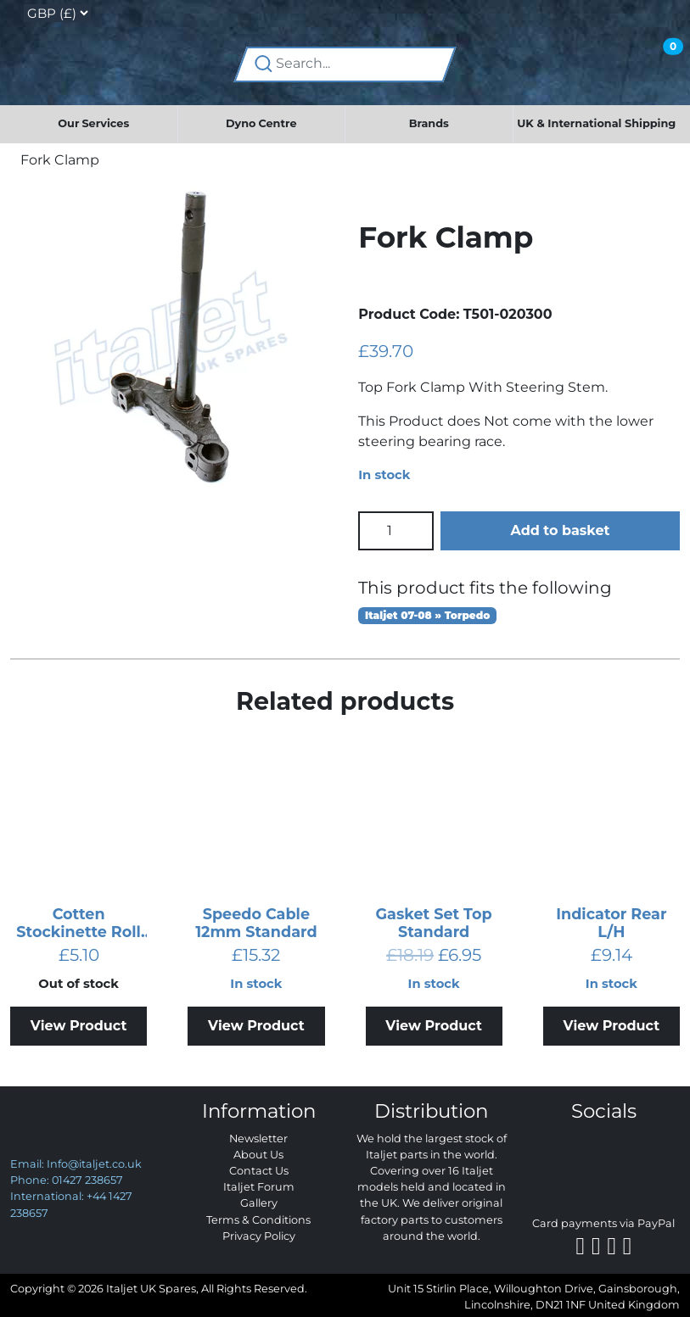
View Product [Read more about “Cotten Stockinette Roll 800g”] (79, 1026)
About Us (258, 1154)
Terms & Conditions (258, 1220)
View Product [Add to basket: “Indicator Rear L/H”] (612, 1026)
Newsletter (258, 1138)
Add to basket (559, 530)
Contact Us (259, 1170)
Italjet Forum (259, 1186)
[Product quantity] (396, 530)
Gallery (259, 1203)
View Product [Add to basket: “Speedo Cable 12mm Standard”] (256, 1026)
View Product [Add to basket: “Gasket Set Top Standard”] (433, 1026)
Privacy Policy (258, 1236)
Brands (429, 123)
